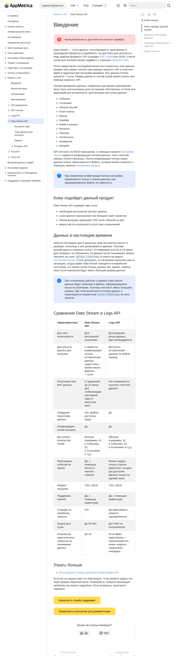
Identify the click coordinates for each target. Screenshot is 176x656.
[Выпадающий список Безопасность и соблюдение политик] (24, 174)
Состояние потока (64, 260)
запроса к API (120, 60)
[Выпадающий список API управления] (9, 105)
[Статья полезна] (149, 14)
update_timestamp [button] (87, 256)
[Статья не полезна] (154, 14)
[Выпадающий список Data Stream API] (9, 121)
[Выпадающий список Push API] (9, 157)
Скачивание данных (88, 165)
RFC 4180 (106, 56)
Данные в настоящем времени (155, 36)
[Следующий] (104, 5)
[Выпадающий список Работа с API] (24, 77)
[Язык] (125, 5)
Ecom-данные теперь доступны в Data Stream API (89, 572)
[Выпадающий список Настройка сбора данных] (24, 57)
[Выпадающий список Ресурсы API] (12, 146)
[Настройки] (118, 5)
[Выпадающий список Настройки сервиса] (24, 167)
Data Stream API (78, 14)
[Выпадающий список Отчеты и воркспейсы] (24, 72)
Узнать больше (152, 51)
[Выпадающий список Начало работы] (24, 26)
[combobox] (147, 5)
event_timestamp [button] (108, 294)
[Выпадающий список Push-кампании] (24, 52)
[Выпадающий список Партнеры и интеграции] (24, 67)
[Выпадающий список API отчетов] (26, 110)
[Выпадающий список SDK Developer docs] (24, 47)
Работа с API (60, 14)
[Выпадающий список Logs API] (9, 115)
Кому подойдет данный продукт (156, 28)
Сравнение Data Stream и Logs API (157, 44)
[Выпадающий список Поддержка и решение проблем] (6, 180)
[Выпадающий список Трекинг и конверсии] (24, 62)
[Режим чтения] (142, 14)
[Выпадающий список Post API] (9, 151)
